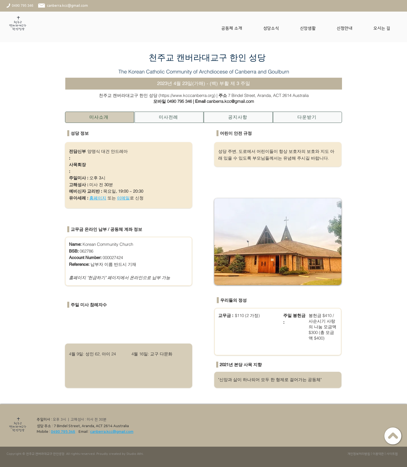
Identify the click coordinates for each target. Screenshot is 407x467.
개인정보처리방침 (358, 454)
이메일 (123, 198)
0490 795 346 (179, 101)
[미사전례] (169, 117)
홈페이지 (97, 198)
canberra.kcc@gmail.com (111, 432)
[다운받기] (307, 117)
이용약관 (378, 454)
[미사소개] (99, 117)
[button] (238, 28)
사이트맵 (392, 454)
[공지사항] (238, 117)
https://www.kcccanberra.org (187, 95)
